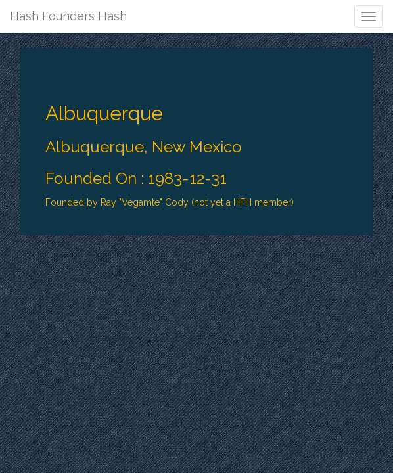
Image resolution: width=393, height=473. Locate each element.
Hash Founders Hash (68, 16)
